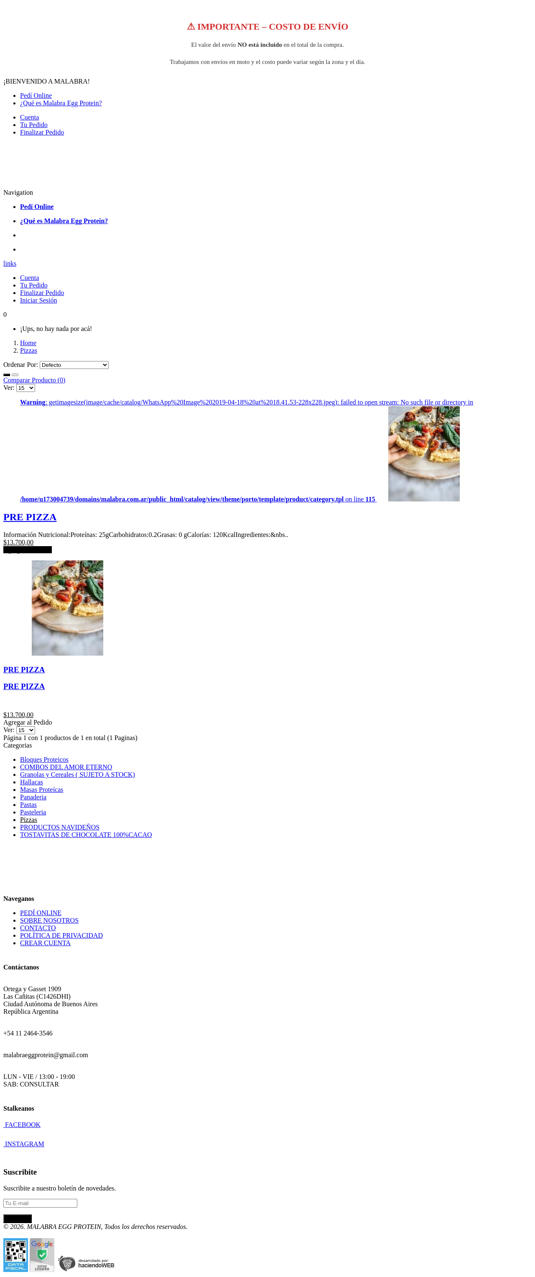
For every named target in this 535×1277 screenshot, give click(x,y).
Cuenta (29, 117)
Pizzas (28, 350)
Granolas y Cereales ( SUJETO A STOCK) (77, 774)
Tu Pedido (34, 124)
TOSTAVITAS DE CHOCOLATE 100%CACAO (86, 834)
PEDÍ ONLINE (40, 912)
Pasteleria (33, 812)
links (9, 263)
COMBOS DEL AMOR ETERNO (66, 767)
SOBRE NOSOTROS (49, 920)
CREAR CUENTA (45, 942)
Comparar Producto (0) (34, 380)
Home (28, 342)
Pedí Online (36, 95)
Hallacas (31, 782)
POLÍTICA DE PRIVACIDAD (61, 935)
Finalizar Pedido (42, 132)
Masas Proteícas (42, 789)
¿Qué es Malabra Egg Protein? (61, 103)
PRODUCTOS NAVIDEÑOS (59, 827)
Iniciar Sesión (38, 300)
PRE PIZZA (29, 516)
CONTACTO (38, 927)
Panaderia (33, 797)
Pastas (28, 804)
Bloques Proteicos (44, 759)
